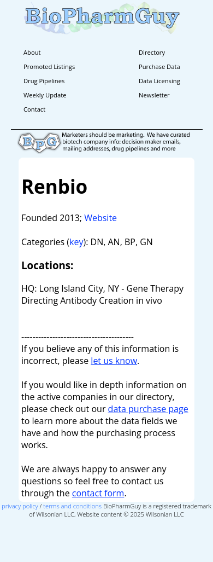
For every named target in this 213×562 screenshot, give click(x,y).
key (76, 242)
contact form (98, 493)
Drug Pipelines (43, 81)
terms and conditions (72, 506)
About (32, 52)
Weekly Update (44, 95)
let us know (114, 361)
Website (100, 218)
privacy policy (20, 506)
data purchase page (148, 409)
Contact (34, 109)
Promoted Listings (49, 66)
